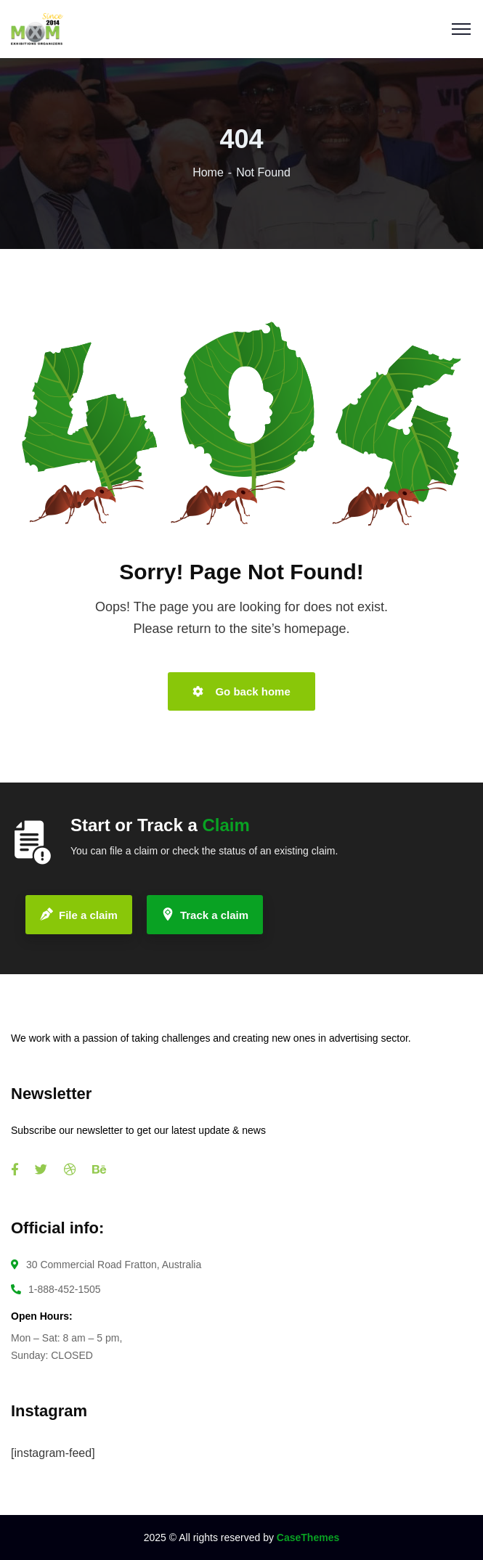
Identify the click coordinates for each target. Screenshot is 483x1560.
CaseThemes (308, 1537)
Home (208, 172)
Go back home (241, 691)
